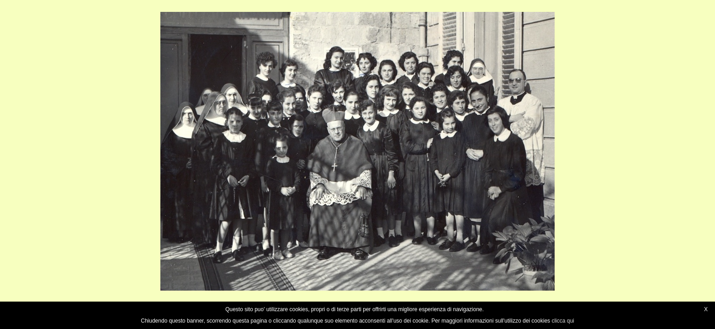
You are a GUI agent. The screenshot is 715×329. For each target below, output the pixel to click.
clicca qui (562, 321)
